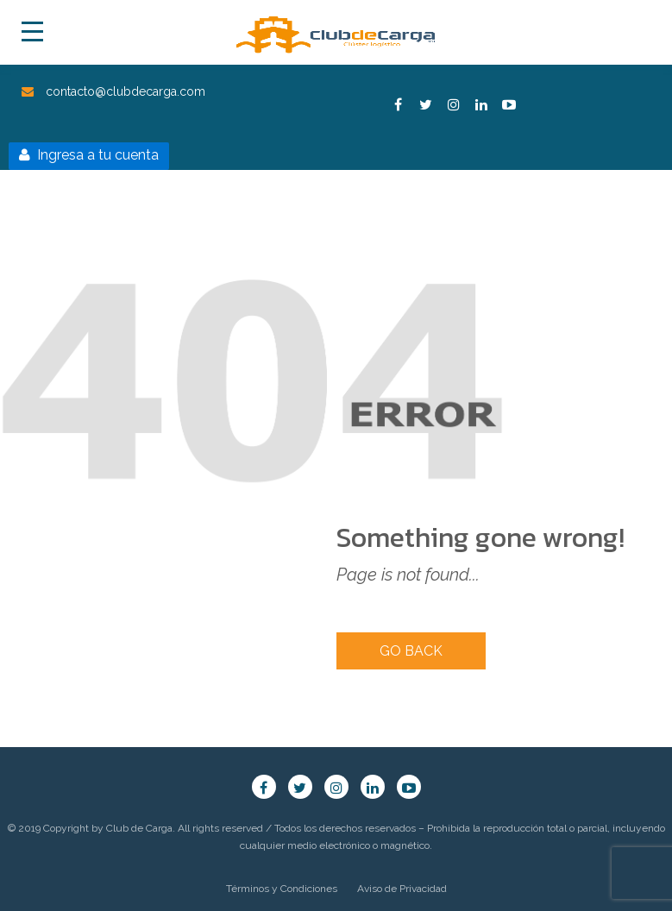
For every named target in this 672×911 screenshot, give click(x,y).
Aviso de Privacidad (402, 889)
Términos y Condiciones (281, 889)
